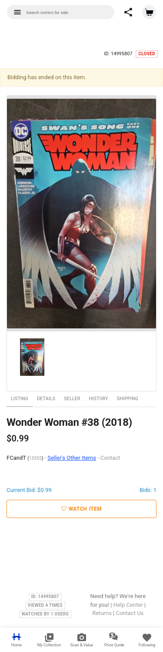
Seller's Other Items (71, 458)
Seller (72, 398)
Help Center (128, 605)
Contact (110, 458)
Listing (19, 398)
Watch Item (81, 509)
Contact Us (129, 613)
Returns (102, 613)
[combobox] (60, 12)
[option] (81, 213)
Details (46, 398)
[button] (128, 12)
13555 (35, 458)
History (98, 398)
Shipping (127, 398)
